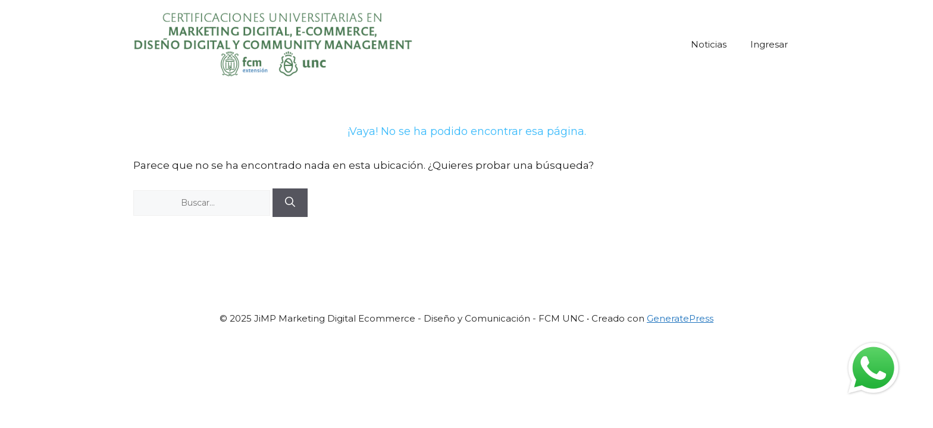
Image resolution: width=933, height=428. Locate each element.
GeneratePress (680, 318)
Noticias (709, 44)
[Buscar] (290, 202)
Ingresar (769, 44)
